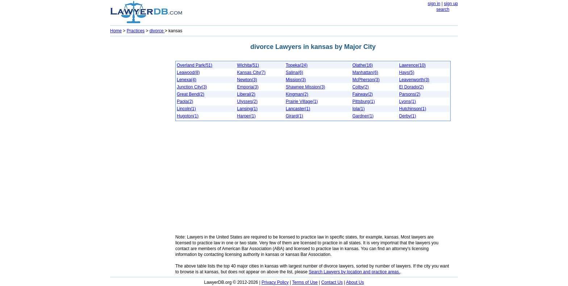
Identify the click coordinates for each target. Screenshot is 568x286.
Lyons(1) (407, 101)
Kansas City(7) (251, 72)
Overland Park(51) (194, 65)
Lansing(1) (247, 108)
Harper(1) (246, 116)
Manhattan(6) (365, 72)
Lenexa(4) (186, 79)
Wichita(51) (248, 65)
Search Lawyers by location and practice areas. (354, 271)
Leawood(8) (188, 72)
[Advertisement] (139, 147)
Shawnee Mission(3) (305, 87)
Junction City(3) (192, 87)
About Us (355, 282)
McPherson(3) (366, 79)
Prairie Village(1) (302, 101)
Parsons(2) (410, 94)
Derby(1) (407, 116)
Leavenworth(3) (414, 79)
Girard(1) (294, 116)
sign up (451, 3)
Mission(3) (296, 79)
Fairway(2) (362, 94)
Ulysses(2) (247, 101)
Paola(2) (185, 101)
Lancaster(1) (298, 108)
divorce (157, 30)
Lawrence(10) (412, 65)
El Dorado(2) (411, 87)
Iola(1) (358, 108)
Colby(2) (360, 87)
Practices (136, 30)
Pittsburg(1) (363, 101)
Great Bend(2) (190, 94)
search (442, 9)
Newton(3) (247, 79)
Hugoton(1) (188, 116)
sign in (434, 3)
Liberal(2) (246, 94)
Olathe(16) (362, 65)
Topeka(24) (297, 65)
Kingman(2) (297, 94)
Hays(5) (406, 72)
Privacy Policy (275, 282)
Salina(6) (294, 72)
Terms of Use (305, 282)
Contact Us (332, 282)
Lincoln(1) (186, 108)
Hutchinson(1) (412, 108)
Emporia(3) (247, 87)
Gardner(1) (363, 116)
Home (116, 30)
